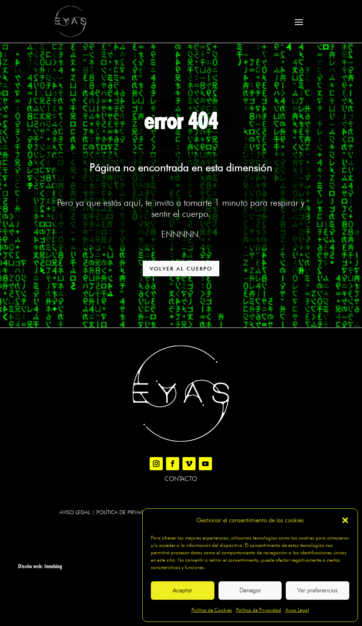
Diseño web (29, 566)
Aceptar (182, 590)
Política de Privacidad (258, 610)
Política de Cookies (211, 610)
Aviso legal (74, 512)
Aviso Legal (297, 610)
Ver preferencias (317, 590)
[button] (345, 520)
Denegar (250, 590)
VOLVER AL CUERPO (181, 268)
